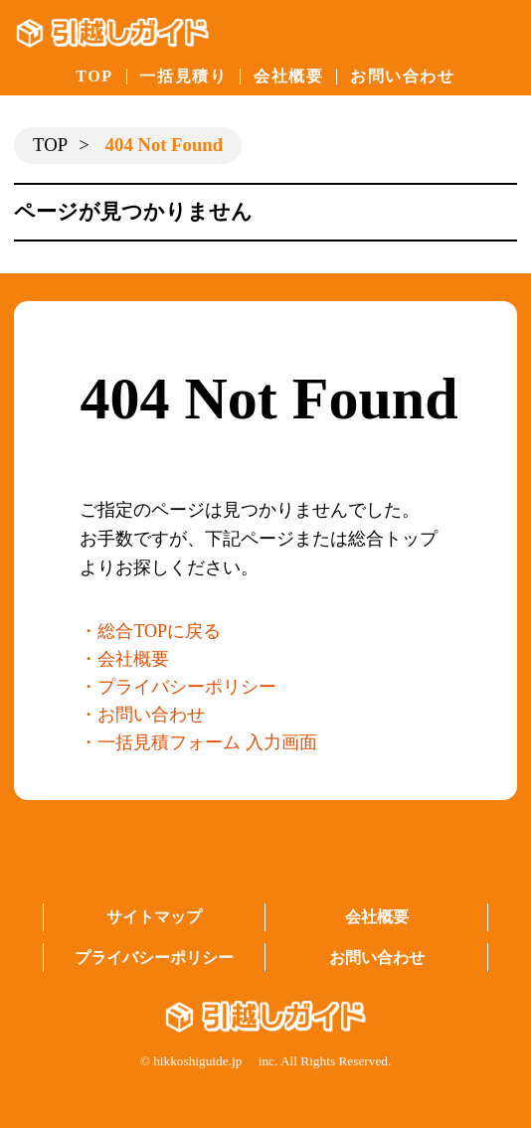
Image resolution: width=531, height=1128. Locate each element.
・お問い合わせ (142, 715)
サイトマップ (154, 916)
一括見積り (183, 76)
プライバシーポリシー (154, 957)
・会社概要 (124, 659)
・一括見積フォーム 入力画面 (198, 742)
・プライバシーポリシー (178, 687)
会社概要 (288, 76)
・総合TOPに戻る (150, 631)
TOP (94, 76)
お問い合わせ (402, 76)
